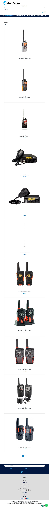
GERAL (5, 24)
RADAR (35, 15)
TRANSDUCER (44, 15)
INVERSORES (32, 15)
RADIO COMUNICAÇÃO (39, 15)
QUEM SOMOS (24, 477)
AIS (14, 15)
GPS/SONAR (28, 15)
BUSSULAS (25, 15)
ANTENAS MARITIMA (18, 15)
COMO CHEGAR (24, 480)
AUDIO (22, 15)
